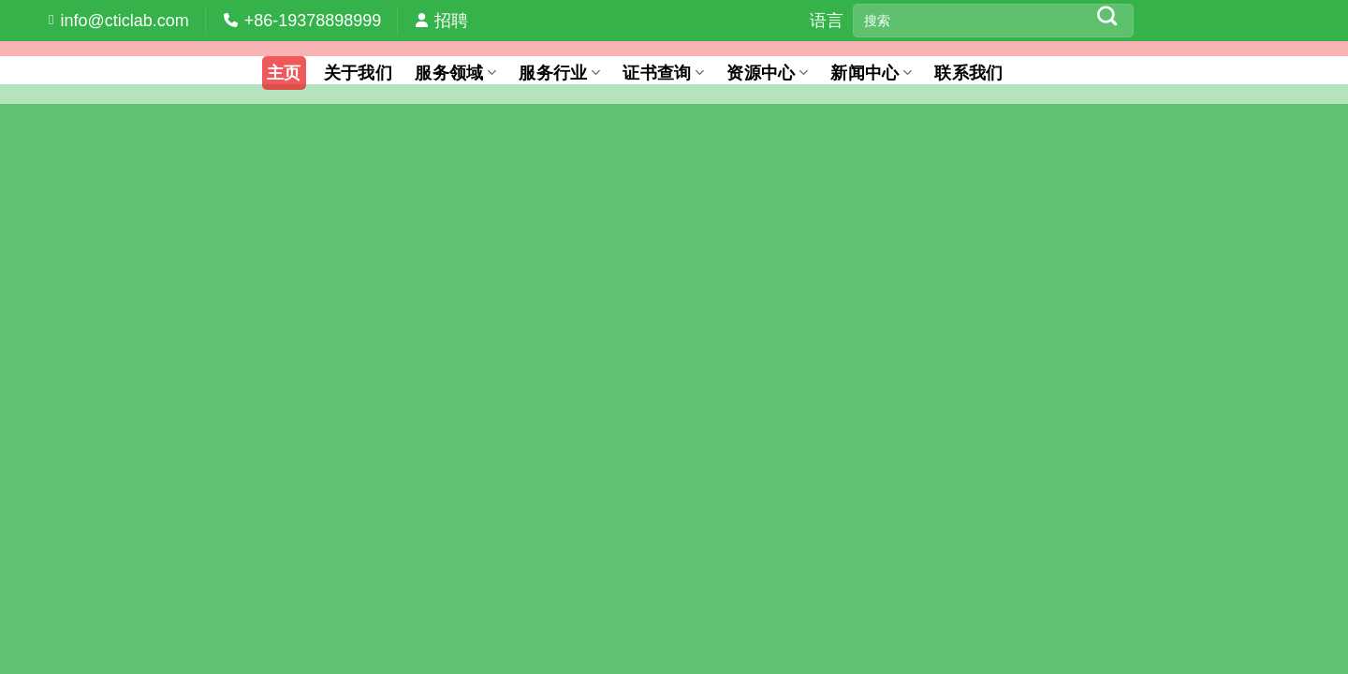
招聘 (451, 20)
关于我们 (358, 73)
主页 (284, 73)
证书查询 (663, 73)
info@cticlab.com (124, 20)
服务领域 (455, 73)
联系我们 (968, 73)
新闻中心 (871, 73)
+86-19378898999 (313, 20)
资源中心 (767, 73)
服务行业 (559, 73)
